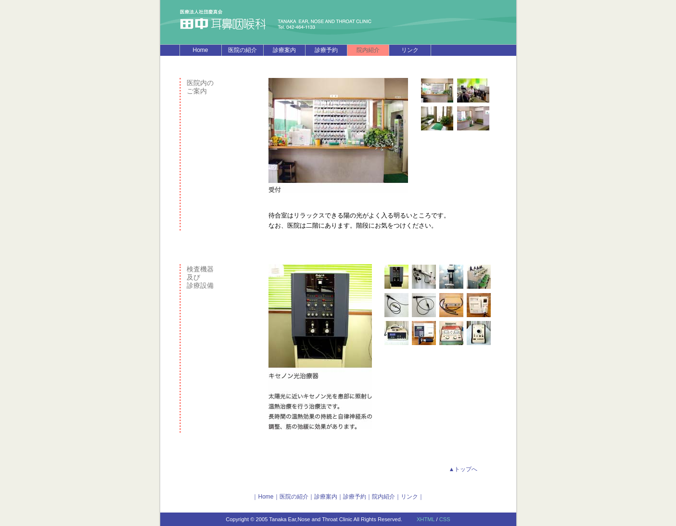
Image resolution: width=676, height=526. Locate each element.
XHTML (426, 519)
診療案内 (284, 50)
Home (200, 50)
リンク (410, 50)
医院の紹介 (242, 50)
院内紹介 (383, 496)
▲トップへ (463, 469)
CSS (444, 519)
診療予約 (326, 50)
